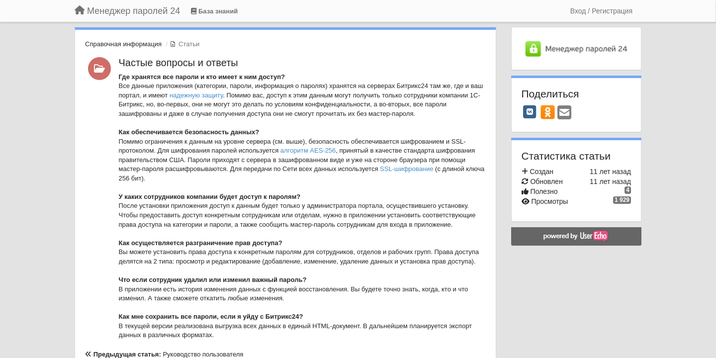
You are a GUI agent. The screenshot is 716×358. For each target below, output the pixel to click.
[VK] (530, 111)
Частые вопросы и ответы (178, 62)
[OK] (547, 111)
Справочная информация (123, 44)
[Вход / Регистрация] (601, 10)
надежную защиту (196, 95)
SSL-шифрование (406, 169)
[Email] (564, 113)
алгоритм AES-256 (308, 150)
